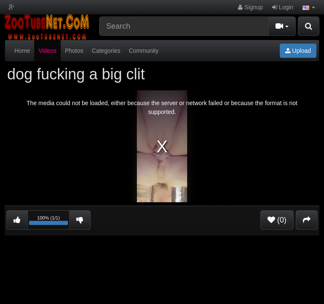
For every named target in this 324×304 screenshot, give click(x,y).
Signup (250, 7)
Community (144, 50)
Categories (106, 50)
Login (282, 7)
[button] (308, 7)
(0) (276, 220)
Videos (47, 50)
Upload (298, 50)
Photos (74, 50)
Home (22, 50)
